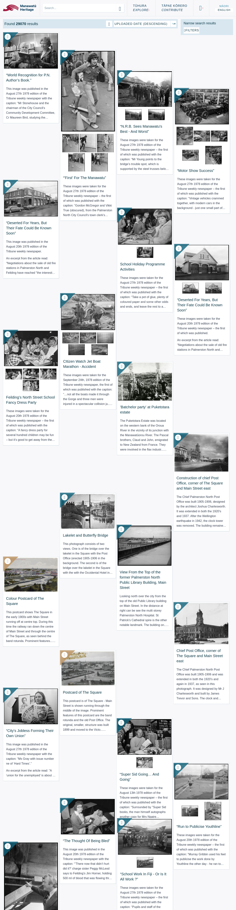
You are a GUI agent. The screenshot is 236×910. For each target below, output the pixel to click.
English (224, 9)
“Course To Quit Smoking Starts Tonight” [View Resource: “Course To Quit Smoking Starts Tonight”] (63, 793)
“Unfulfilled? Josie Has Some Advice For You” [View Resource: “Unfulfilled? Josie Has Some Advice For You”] (112, 678)
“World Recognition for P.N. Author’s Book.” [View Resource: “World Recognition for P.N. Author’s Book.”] (21, 71)
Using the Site (19, 898)
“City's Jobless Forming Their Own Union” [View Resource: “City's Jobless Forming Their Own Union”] (22, 441)
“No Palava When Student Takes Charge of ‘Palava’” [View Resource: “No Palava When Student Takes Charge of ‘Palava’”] (21, 706)
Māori (224, 6)
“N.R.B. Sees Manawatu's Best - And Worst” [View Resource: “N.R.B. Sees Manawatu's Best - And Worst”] (109, 81)
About (11, 889)
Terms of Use (18, 894)
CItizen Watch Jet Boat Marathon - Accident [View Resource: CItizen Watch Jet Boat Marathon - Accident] (64, 247)
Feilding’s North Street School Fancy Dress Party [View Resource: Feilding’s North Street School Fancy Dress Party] (22, 269)
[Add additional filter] (207, 72)
